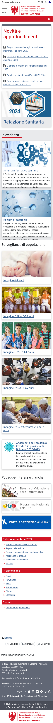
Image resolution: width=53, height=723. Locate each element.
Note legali (41, 704)
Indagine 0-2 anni (13, 280)
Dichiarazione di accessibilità (19, 704)
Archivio (9, 563)
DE (42, 2)
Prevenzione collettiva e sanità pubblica (24, 552)
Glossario (10, 595)
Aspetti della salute (15, 548)
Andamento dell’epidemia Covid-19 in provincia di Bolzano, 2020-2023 (31, 446)
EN (46, 2)
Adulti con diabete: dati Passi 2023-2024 (26, 75)
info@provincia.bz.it (18, 670)
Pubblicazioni (12, 587)
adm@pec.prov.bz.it (15, 673)
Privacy (10, 707)
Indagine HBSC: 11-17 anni (19, 352)
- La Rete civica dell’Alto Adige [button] (24, 696)
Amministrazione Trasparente (16, 683)
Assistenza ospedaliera (17, 560)
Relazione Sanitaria (23, 121)
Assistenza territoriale (16, 556)
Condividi (12, 644)
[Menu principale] (4, 10)
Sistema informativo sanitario (20, 170)
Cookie (21, 707)
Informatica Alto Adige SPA (27, 678)
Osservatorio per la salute (18, 607)
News (8, 584)
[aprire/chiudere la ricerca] (49, 19)
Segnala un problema (13, 686)
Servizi (9, 576)
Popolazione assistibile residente (21, 544)
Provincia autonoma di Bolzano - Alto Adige (28, 664)
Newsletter (11, 580)
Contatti (37, 683)
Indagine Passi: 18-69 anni (18, 387)
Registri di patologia (15, 219)
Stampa (9, 591)
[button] (29, 692)
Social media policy (37, 707)
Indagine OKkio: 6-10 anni (18, 316)
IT (39, 2)
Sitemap (8, 638)
